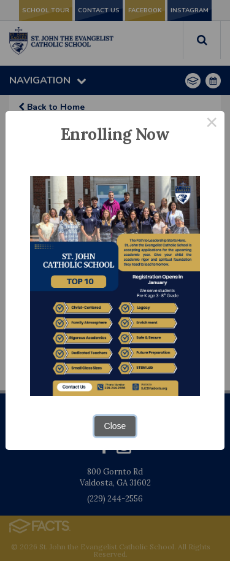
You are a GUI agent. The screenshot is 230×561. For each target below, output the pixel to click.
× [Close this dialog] (211, 124)
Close (115, 426)
